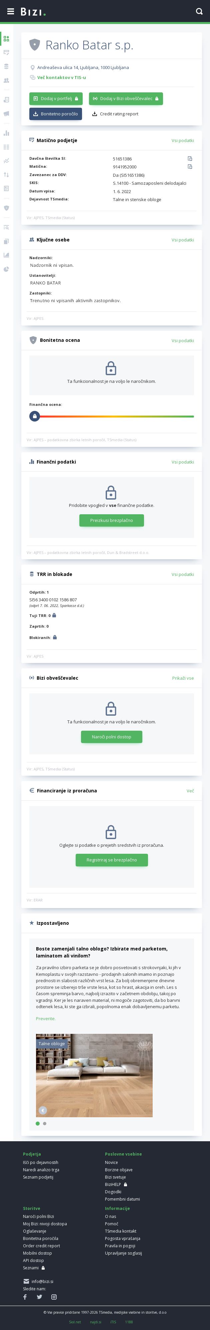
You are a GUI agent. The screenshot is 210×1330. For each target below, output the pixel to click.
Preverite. (46, 1019)
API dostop (33, 1260)
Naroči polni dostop (111, 737)
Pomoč (111, 1224)
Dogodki (113, 1192)
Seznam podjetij (38, 1177)
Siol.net (75, 1322)
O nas (110, 1216)
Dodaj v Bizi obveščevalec (126, 98)
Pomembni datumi (122, 1199)
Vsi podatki (183, 140)
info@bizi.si (41, 1281)
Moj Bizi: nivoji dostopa (45, 1224)
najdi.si (95, 1322)
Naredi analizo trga (41, 1170)
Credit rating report (119, 114)
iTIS (113, 1322)
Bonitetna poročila (40, 1238)
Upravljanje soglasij (123, 1253)
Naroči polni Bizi (38, 1216)
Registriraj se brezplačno (112, 860)
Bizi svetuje (115, 1177)
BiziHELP (113, 1184)
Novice (111, 1162)
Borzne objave (119, 1170)
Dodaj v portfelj (56, 98)
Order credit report (41, 1246)
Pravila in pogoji (120, 1246)
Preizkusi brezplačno (111, 520)
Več (190, 791)
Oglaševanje (34, 1231)
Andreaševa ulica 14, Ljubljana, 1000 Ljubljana (83, 67)
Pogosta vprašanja (122, 1238)
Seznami (31, 1268)
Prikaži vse (183, 678)
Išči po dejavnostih (40, 1162)
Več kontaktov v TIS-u (61, 77)
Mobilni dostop (37, 1253)
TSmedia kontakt (120, 1231)
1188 (129, 1322)
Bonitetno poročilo (59, 114)
